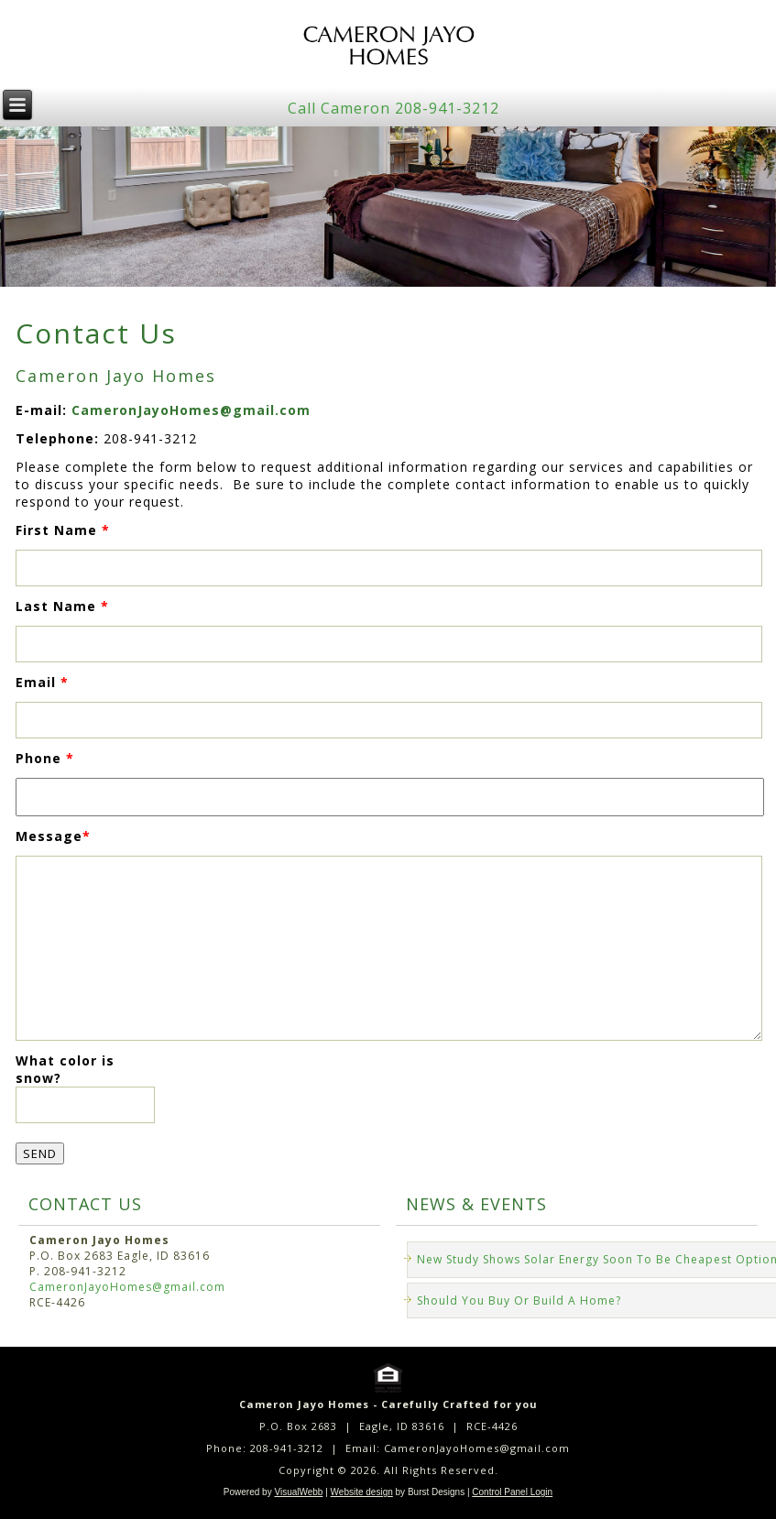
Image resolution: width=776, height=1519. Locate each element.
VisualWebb (298, 1492)
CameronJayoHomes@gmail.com (191, 410)
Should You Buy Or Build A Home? (519, 1300)
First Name (63, 530)
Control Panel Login (512, 1492)
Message (53, 836)
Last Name (62, 606)
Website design (362, 1492)
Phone (45, 758)
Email (42, 682)
